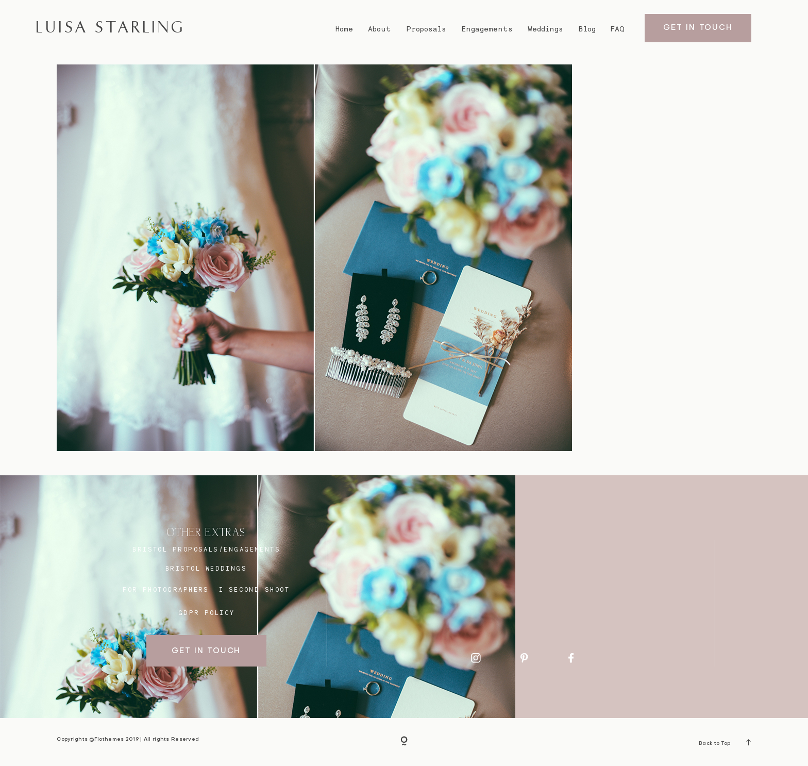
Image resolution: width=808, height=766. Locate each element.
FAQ (618, 29)
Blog (587, 29)
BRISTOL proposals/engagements (206, 549)
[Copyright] (404, 741)
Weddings (545, 29)
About (379, 29)
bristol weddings (206, 568)
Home (344, 29)
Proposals (426, 29)
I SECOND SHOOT (254, 589)
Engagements (487, 29)
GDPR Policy (206, 613)
